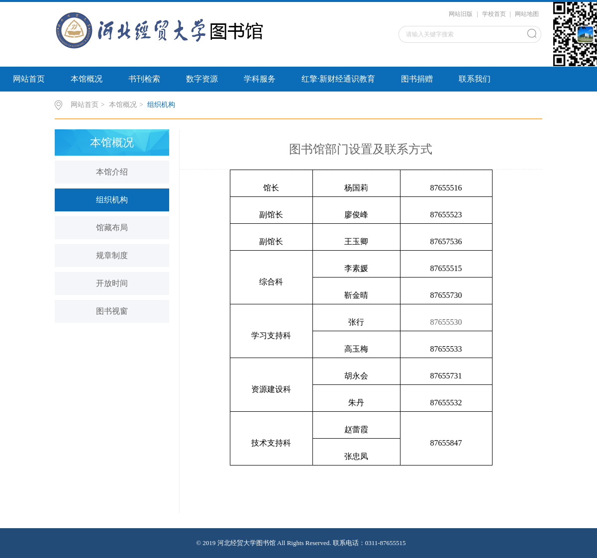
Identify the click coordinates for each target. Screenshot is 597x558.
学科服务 (260, 79)
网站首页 (29, 79)
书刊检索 (144, 79)
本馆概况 (86, 79)
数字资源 (202, 79)
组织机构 (161, 104)
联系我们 (475, 79)
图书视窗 (112, 311)
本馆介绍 (112, 172)
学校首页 (494, 13)
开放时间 (112, 283)
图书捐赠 (417, 79)
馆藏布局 (112, 227)
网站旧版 (461, 13)
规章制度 (112, 255)
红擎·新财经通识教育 (338, 79)
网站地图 (527, 13)
